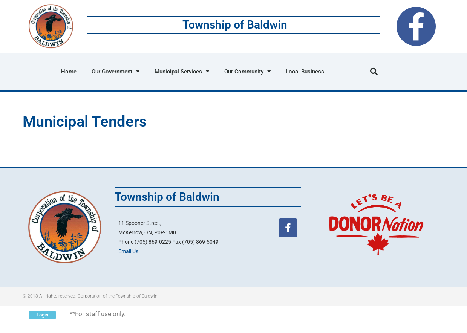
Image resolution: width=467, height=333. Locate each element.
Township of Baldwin (234, 24)
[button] (373, 71)
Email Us (128, 251)
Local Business (305, 71)
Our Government (115, 71)
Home (69, 71)
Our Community (247, 71)
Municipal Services (182, 71)
